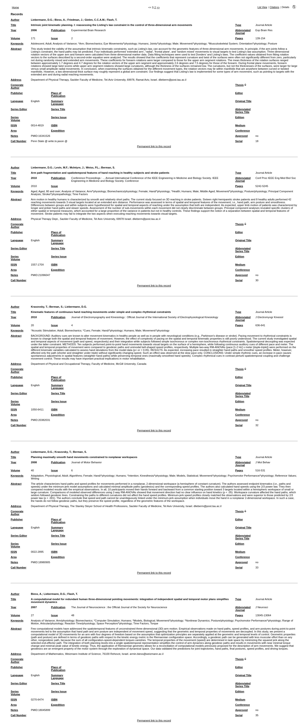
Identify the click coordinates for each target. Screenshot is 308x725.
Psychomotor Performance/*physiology (251, 475)
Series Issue (59, 117)
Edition (239, 117)
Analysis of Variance (65, 43)
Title (13, 25)
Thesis (239, 85)
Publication (58, 30)
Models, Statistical (187, 475)
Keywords (17, 43)
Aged (34, 191)
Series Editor (19, 109)
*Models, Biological (144, 620)
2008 (34, 462)
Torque (154, 623)
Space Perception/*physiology (114, 623)
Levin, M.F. (61, 167)
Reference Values (285, 475)
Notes (14, 135)
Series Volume (15, 119)
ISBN (54, 125)
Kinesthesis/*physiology (154, 475)
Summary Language (57, 102)
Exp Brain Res (264, 30)
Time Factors (80, 194)
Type (238, 25)
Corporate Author (17, 86)
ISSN (14, 125)
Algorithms (75, 475)
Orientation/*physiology (252, 43)
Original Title (243, 101)
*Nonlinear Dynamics (197, 620)
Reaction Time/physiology (80, 623)
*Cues (86, 330)
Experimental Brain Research (88, 30)
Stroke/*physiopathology (56, 194)
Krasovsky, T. (39, 306)
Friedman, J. (75, 19)
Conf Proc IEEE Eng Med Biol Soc (275, 178)
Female (143, 191)
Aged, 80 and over (49, 191)
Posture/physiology (256, 191)
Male (175, 43)
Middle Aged (207, 191)
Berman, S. (108, 167)
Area (14, 130)
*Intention (133, 475)
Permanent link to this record (154, 146)
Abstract (16, 48)
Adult (48, 43)
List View (262, 7)
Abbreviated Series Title (243, 110)
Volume (15, 38)
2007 (34, 607)
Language (17, 101)
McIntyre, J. (77, 167)
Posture (272, 43)
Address (16, 79)
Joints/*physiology (160, 43)
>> (158, 7)
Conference (242, 130)
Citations (274, 7)
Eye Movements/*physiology (120, 43)
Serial (238, 141)
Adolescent (37, 43)
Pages (239, 38)
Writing (35, 478)
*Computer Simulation (107, 620)
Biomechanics (94, 43)
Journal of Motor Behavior (86, 462)
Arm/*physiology (96, 191)
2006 (34, 30)
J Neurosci (261, 607)
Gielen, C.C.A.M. (95, 19)
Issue (54, 38)
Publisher (17, 93)
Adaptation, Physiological (46, 475)
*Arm (81, 43)
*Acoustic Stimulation (43, 330)
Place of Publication (58, 94)
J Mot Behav (262, 462)
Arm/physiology (65, 620)
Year (13, 30)
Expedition (58, 130)
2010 (34, 178)
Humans (144, 43)
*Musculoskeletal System (222, 43)
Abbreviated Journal (243, 32)
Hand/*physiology (159, 191)
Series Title (58, 109)
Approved (241, 135)
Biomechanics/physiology (122, 191)
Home (15, 7)
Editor (239, 93)
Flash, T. (112, 19)
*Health (175, 191)
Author (15, 19)
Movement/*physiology (193, 43)
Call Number (18, 141)
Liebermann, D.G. (42, 19)
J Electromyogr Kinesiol (269, 317)
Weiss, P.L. (92, 167)
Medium (240, 125)
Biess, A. (60, 19)
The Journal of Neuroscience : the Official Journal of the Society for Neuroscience (119, 607)
